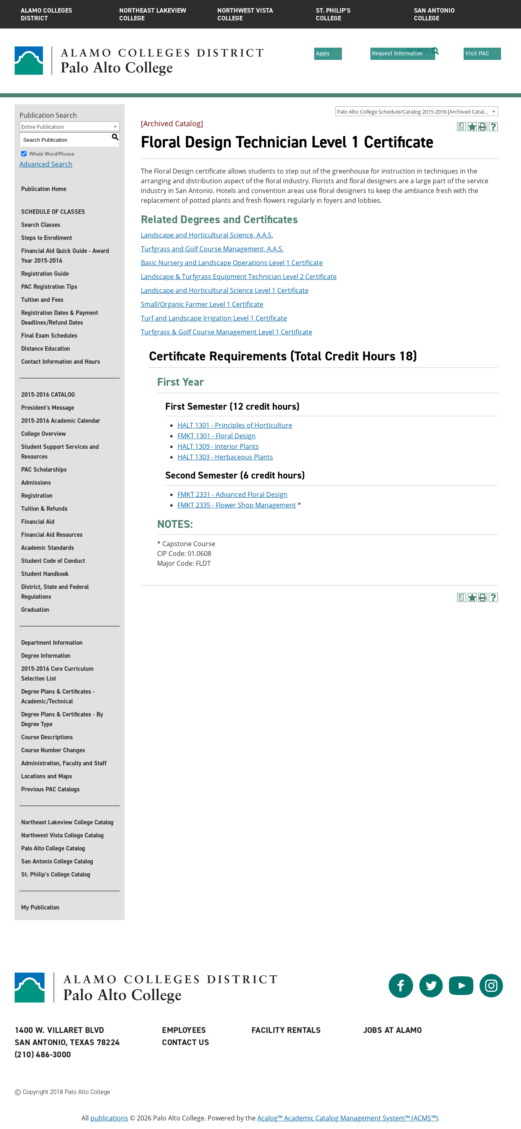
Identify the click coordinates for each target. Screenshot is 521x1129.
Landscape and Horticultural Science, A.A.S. (207, 235)
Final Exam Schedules (49, 336)
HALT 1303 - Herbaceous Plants (225, 456)
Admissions (36, 483)
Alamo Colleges (64, 14)
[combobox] (416, 111)
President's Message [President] (47, 408)
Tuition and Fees (42, 300)
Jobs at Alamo (392, 1030)
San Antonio (457, 14)
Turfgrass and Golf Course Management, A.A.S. (212, 248)
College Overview (43, 434)
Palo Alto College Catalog (53, 848)
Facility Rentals (286, 1030)
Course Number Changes (53, 750)
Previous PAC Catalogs (50, 789)
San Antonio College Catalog (57, 861)
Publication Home (43, 189)
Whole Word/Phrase (51, 153)
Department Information (52, 643)
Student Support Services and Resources (60, 452)
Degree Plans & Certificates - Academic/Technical (58, 696)
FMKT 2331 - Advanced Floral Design (232, 494)
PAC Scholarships (44, 470)
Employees (184, 1030)
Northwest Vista (260, 14)
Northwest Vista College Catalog (62, 835)
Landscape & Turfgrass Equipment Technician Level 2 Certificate (239, 276)
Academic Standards (47, 548)
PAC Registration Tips (49, 287)
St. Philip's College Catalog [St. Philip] (55, 874)
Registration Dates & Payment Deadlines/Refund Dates (59, 318)
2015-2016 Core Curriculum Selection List (57, 674)
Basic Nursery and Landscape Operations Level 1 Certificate (232, 262)
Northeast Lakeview (162, 14)
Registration (37, 496)
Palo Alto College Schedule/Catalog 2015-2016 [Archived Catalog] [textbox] (414, 111)
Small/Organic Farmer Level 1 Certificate (202, 304)
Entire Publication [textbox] (42, 126)
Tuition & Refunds (44, 509)
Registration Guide (45, 274)
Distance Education (45, 349)
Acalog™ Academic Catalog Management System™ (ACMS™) (347, 1118)
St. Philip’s (359, 14)
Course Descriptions (47, 737)
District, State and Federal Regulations (55, 592)
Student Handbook (45, 574)
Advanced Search (46, 164)
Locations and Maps (46, 776)
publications (109, 1118)
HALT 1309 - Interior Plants (218, 446)
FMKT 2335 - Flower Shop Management (236, 505)
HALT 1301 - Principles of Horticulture (234, 425)
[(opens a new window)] (461, 126)
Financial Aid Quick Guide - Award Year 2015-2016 (65, 256)
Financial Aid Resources (52, 535)
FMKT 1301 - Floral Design (216, 435)
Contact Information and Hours (60, 362)
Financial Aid (38, 522)
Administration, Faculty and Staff (64, 763)
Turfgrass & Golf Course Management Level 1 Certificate (226, 331)
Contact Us (185, 1042)
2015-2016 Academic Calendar (60, 421)
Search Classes (40, 225)
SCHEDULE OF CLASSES (53, 212)
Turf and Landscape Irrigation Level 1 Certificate (214, 318)
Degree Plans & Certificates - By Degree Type (62, 719)
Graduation (35, 610)
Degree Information (45, 656)
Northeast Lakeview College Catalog (67, 822)
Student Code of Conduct (53, 561)
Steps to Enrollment (46, 238)
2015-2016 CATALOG (48, 395)
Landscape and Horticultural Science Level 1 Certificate (225, 290)
